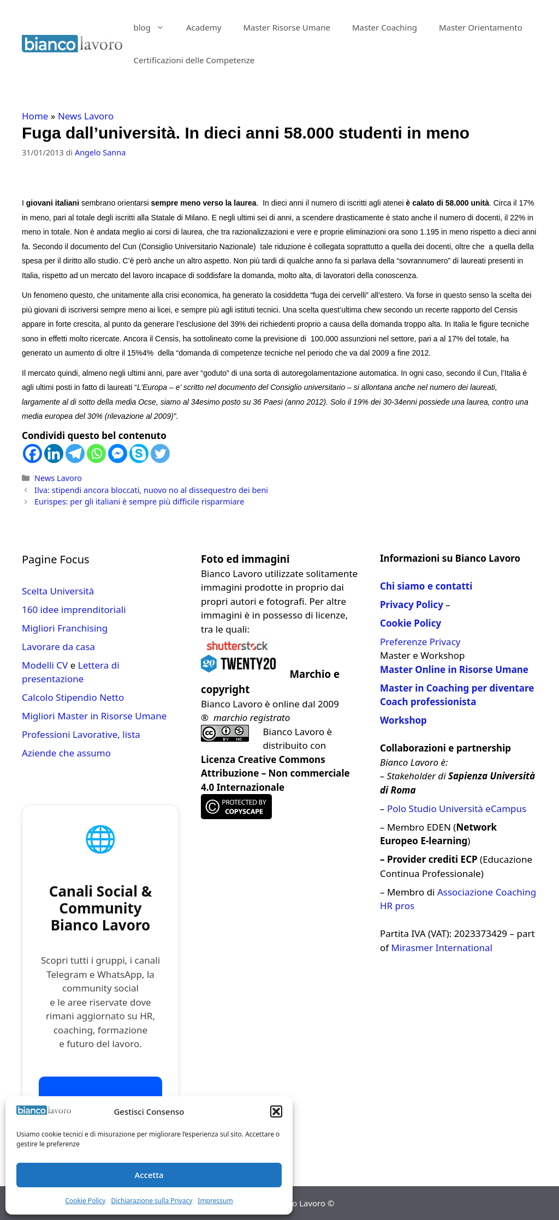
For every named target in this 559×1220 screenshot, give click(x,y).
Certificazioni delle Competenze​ (193, 60)
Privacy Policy (411, 604)
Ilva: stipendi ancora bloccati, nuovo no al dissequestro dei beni (151, 490)
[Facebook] (32, 453)
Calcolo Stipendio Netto (73, 697)
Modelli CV (45, 665)
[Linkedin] (53, 453)
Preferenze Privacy (420, 641)
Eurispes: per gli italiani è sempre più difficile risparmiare (139, 501)
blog (154, 27)
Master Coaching (384, 27)
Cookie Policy (85, 1200)
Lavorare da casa (58, 646)
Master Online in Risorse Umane (454, 669)
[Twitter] (160, 453)
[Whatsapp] (96, 453)
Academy (204, 27)
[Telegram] (75, 453)
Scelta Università (58, 591)
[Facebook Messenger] (117, 453)
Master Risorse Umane (286, 27)
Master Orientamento (480, 27)
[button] (276, 1111)
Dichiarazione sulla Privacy (151, 1200)
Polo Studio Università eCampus (456, 808)
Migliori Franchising (65, 628)
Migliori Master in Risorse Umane (94, 716)
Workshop (403, 720)
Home (35, 116)
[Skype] (138, 453)
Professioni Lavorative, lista (81, 734)
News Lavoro (86, 116)
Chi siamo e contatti (426, 586)
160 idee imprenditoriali (74, 609)
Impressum (215, 1200)
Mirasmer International (441, 947)
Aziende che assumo (66, 753)
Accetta (148, 1174)
